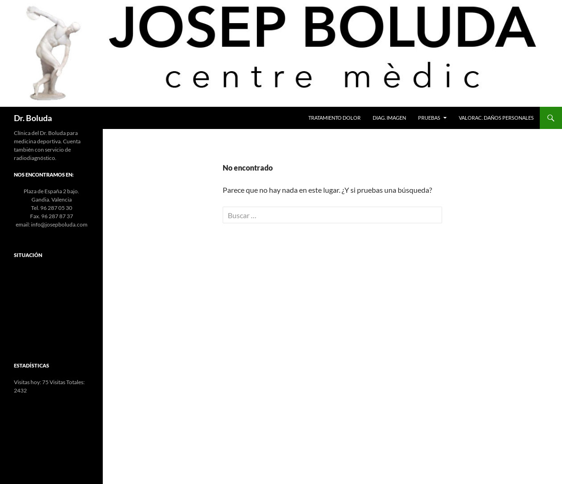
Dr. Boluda (33, 118)
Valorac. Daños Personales (496, 118)
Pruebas (429, 118)
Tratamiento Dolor (334, 118)
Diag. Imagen (389, 118)
